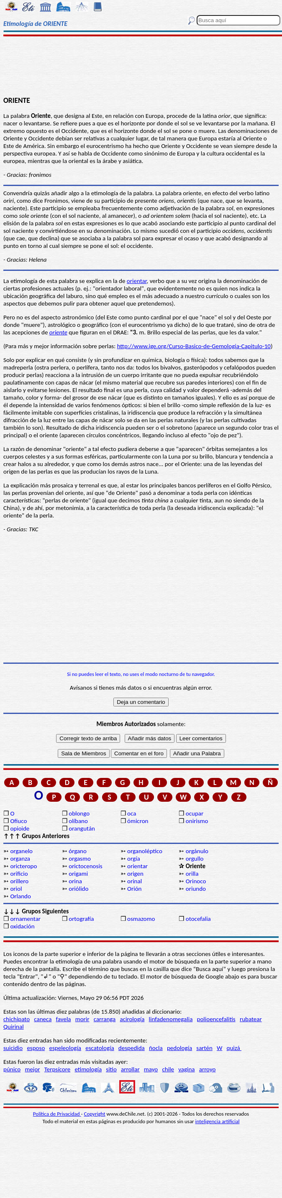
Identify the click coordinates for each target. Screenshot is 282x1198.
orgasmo (80, 858)
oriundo (196, 888)
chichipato (16, 1019)
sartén (204, 1048)
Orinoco (196, 881)
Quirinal (13, 1026)
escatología (99, 1048)
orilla (192, 873)
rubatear (251, 1019)
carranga (105, 1019)
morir (82, 1019)
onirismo (197, 821)
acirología (132, 1019)
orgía (133, 858)
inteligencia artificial (217, 1121)
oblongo (79, 813)
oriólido (78, 888)
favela (63, 1019)
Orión (134, 888)
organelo (21, 851)
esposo (36, 1048)
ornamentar (25, 919)
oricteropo (23, 866)
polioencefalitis (216, 1019)
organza (20, 858)
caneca (42, 1019)
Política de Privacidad (57, 1114)
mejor (32, 1069)
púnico (12, 1069)
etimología (88, 1069)
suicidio (13, 1048)
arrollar (130, 1069)
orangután (82, 828)
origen (135, 873)
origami (78, 873)
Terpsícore (57, 1069)
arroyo (207, 1069)
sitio (111, 1069)
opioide (19, 828)
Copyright (94, 1114)
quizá (234, 1048)
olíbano (78, 821)
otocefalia (198, 919)
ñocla (156, 1048)
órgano (78, 851)
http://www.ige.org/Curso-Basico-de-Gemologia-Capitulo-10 (194, 346)
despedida (131, 1048)
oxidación (22, 926)
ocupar (194, 813)
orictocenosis (86, 866)
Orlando (20, 896)
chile (168, 1069)
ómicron (137, 821)
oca (131, 813)
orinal (134, 881)
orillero (19, 881)
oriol (16, 888)
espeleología (65, 1048)
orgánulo (197, 851)
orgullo (195, 858)
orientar (137, 281)
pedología (179, 1048)
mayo (151, 1069)
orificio (19, 873)
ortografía (81, 919)
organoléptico (144, 851)
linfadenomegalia (171, 1019)
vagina (186, 1069)
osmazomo (141, 919)
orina (75, 881)
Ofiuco (18, 821)
